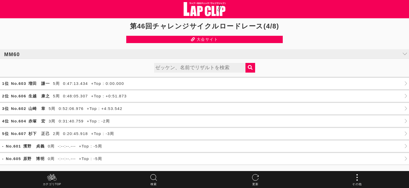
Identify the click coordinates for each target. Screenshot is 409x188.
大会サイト (204, 39)
